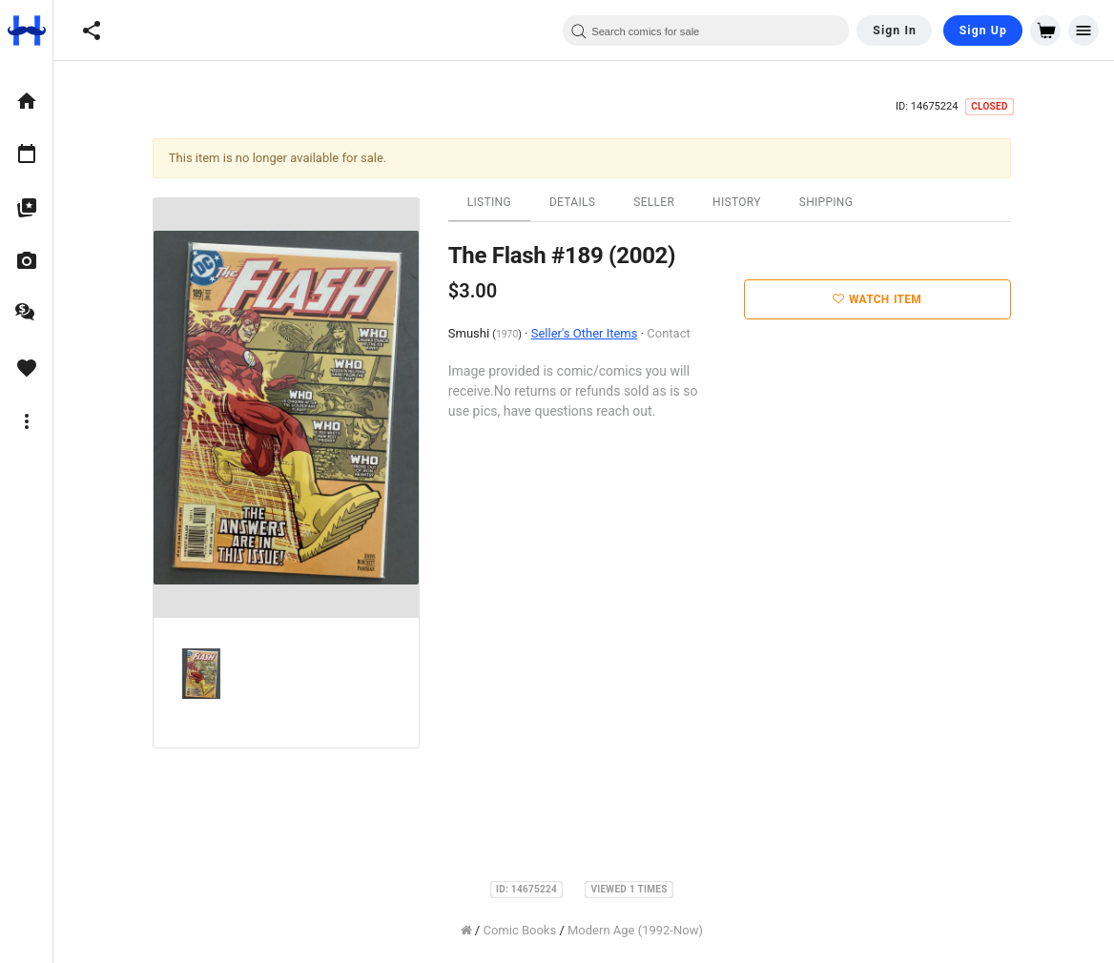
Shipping (828, 202)
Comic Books (522, 930)
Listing (491, 202)
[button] (91, 30)
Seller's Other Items (586, 333)
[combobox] (706, 30)
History (738, 202)
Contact (671, 333)
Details (574, 202)
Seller (655, 202)
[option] (26, 101)
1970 (509, 334)
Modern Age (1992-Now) (637, 930)
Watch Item (880, 299)
